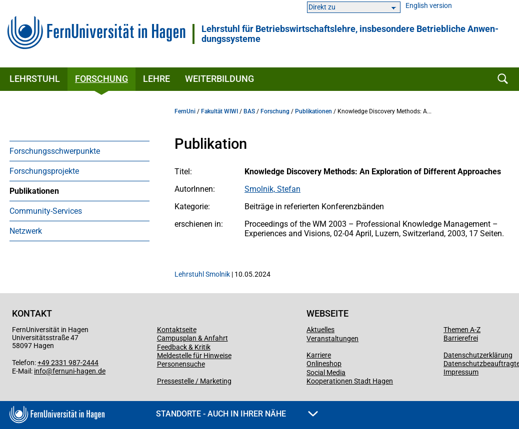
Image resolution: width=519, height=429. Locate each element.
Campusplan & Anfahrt (192, 338)
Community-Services (46, 211)
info (40, 371)
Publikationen (34, 191)
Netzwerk (26, 231)
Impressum (461, 372)
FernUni (185, 111)
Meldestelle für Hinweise (194, 356)
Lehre (156, 78)
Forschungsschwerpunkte (55, 151)
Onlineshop (324, 364)
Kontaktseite (176, 330)
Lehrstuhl (35, 78)
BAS (249, 111)
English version (429, 5)
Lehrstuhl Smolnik (202, 274)
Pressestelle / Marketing (194, 381)
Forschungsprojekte (44, 171)
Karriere (318, 355)
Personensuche (181, 364)
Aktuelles (320, 330)
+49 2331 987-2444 (68, 363)
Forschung (101, 78)
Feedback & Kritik (183, 347)
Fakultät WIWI (219, 111)
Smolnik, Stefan (272, 189)
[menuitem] (80, 151)
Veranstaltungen (332, 339)
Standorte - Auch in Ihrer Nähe (237, 414)
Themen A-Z (462, 330)
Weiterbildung (219, 78)
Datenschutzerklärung (478, 355)
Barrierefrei (461, 338)
